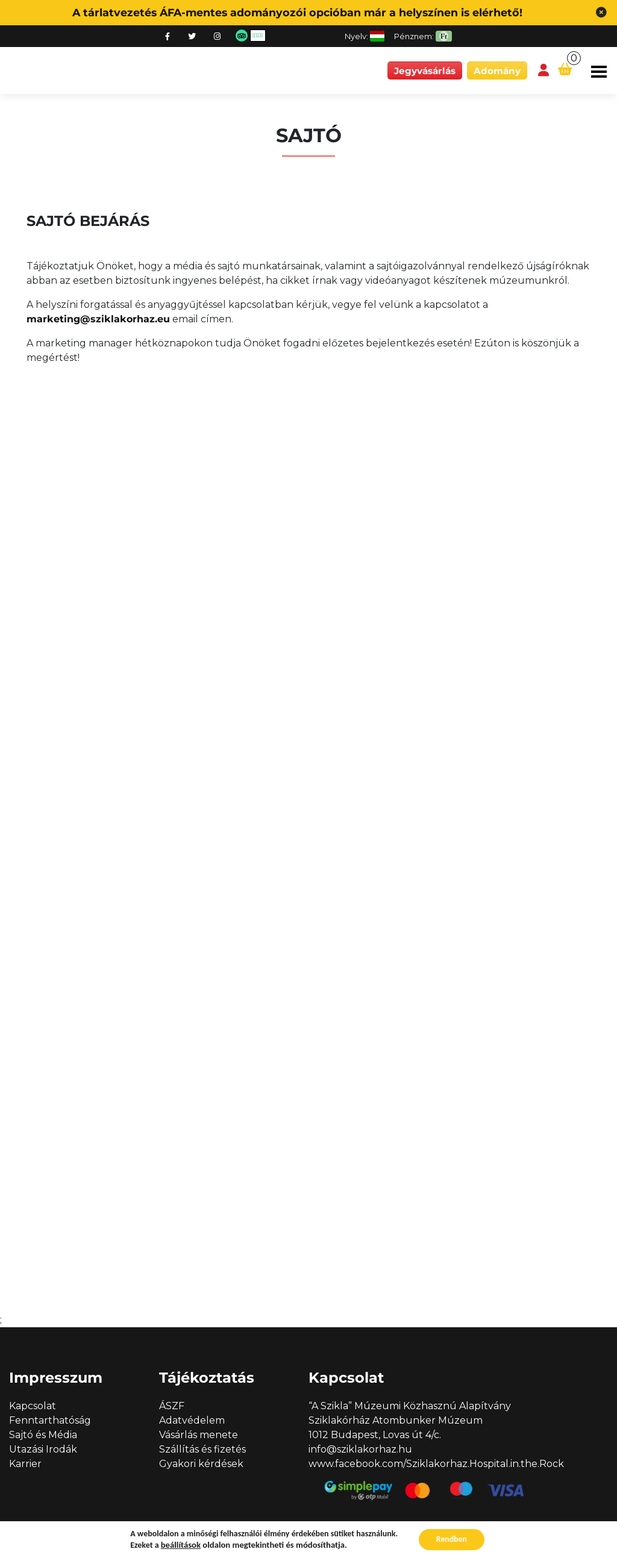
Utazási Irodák (43, 1449)
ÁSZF (171, 1406)
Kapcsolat (32, 1406)
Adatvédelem (192, 1420)
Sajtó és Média (43, 1435)
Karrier (25, 1463)
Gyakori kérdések (201, 1463)
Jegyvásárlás (425, 71)
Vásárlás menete (198, 1435)
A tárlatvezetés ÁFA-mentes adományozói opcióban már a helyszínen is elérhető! (297, 12)
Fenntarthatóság (50, 1420)
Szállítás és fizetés (202, 1449)
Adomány (497, 71)
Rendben (451, 1539)
